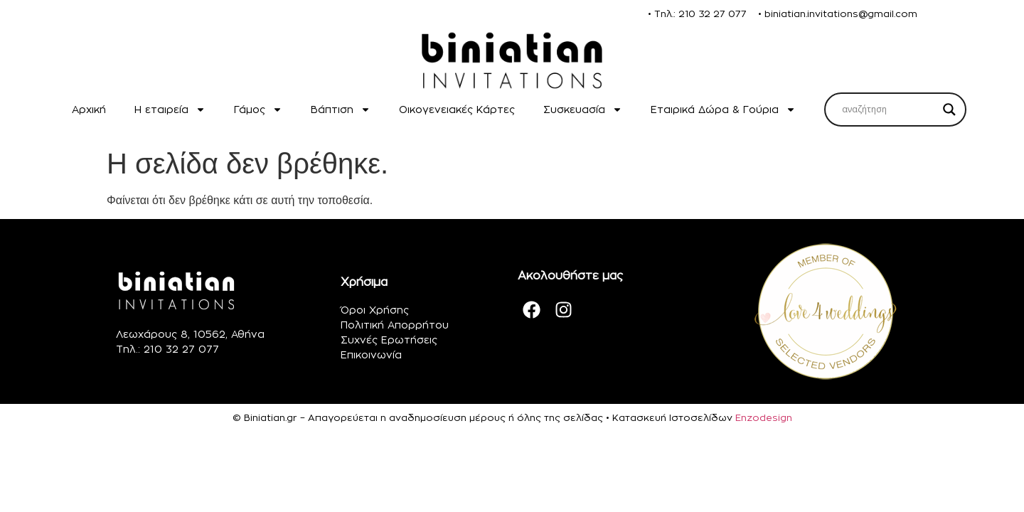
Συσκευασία (582, 109)
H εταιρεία (170, 109)
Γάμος (258, 109)
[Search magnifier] (949, 109)
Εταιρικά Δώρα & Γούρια (723, 109)
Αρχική (89, 109)
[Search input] (889, 109)
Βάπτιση (340, 109)
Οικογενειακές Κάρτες (457, 109)
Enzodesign (763, 417)
